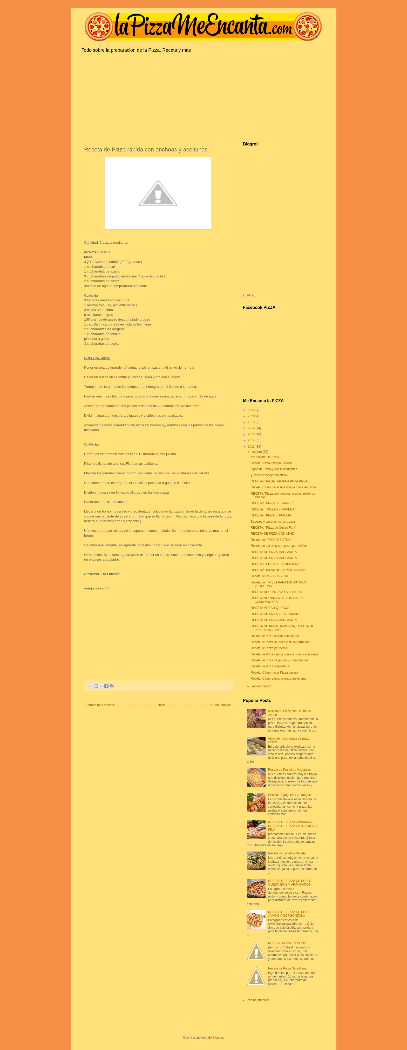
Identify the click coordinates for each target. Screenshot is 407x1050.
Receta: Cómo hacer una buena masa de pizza (283, 487)
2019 (252, 422)
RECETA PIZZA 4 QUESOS (270, 608)
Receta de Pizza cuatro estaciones (275, 636)
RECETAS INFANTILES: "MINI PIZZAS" (278, 570)
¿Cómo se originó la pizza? (269, 475)
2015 (252, 434)
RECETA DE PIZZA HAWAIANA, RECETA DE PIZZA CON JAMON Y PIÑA (292, 826)
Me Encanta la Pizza (265, 457)
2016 (252, 428)
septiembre (260, 686)
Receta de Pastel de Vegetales (289, 770)
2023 (252, 410)
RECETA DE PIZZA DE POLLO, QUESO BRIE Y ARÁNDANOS (290, 882)
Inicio (162, 705)
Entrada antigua (220, 705)
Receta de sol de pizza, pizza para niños (279, 546)
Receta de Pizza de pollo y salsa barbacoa (280, 642)
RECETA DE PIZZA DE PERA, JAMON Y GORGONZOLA (289, 914)
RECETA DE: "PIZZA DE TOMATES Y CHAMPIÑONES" (277, 600)
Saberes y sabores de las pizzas (273, 521)
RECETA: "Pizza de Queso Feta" (273, 527)
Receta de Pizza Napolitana (270, 666)
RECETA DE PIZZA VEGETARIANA (276, 614)
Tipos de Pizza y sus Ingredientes (274, 469)
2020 (252, 416)
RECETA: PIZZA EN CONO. (287, 943)
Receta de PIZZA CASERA (269, 576)
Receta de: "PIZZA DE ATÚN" (271, 540)
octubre (257, 452)
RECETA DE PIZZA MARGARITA (274, 552)
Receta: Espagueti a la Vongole (289, 795)
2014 (252, 440)
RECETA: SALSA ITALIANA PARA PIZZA (279, 481)
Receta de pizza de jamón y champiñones (280, 660)
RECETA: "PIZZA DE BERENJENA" (276, 564)
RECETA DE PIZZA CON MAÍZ (272, 533)
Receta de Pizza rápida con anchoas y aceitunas (284, 654)
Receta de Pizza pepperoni (269, 648)
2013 (252, 446)
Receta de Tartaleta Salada (287, 853)
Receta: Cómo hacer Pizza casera (274, 672)
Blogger (218, 1037)
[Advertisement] (203, 96)
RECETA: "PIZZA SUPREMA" (271, 515)
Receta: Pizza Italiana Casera (271, 463)
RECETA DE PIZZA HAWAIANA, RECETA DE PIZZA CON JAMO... (282, 628)
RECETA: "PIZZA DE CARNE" (272, 503)
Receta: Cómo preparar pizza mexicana (278, 678)
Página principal (258, 1000)
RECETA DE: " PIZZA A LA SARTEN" (276, 592)
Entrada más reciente (100, 705)
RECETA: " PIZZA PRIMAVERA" (273, 509)
